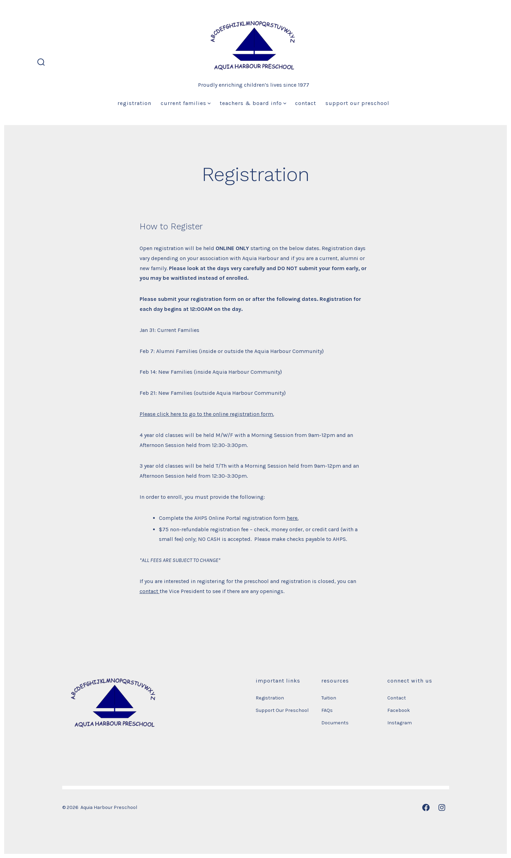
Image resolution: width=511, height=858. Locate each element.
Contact (305, 103)
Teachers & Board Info (253, 103)
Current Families (186, 103)
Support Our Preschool (357, 103)
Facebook (398, 710)
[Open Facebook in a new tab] (426, 807)
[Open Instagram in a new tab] (442, 807)
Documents (335, 723)
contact (150, 591)
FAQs (327, 710)
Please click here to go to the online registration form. (207, 414)
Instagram (399, 723)
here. (293, 518)
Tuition (328, 698)
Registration (134, 103)
